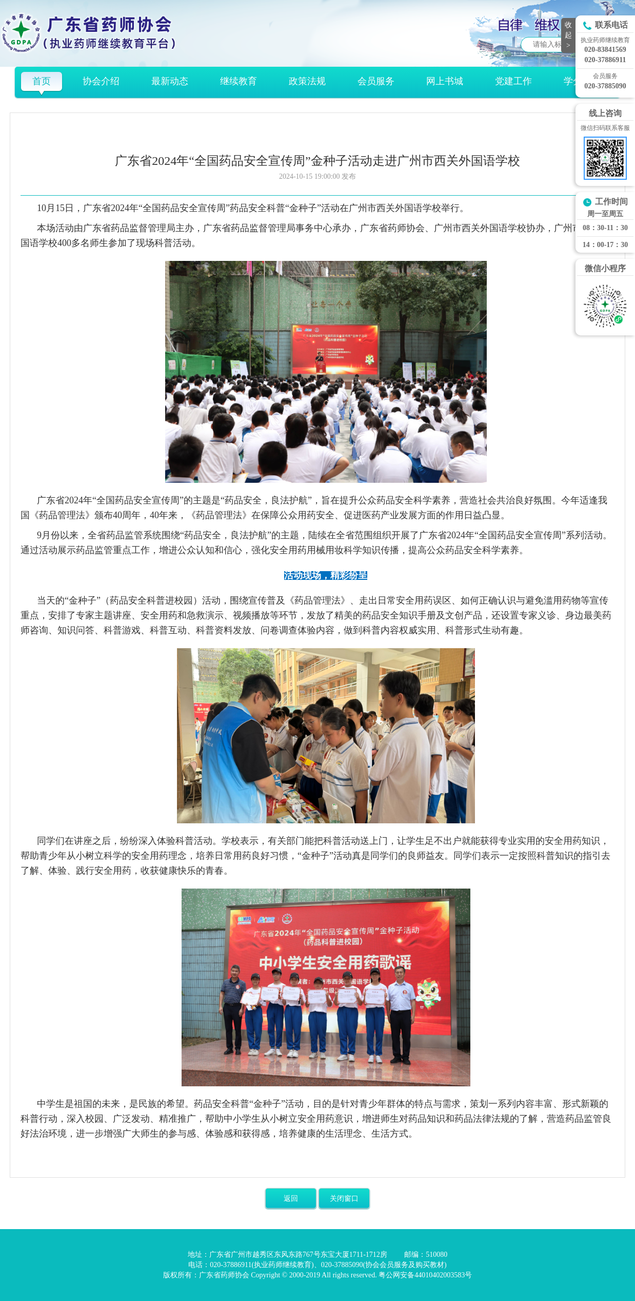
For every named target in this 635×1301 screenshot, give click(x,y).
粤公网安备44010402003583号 (425, 1275)
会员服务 (376, 81)
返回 (291, 1198)
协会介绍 (101, 81)
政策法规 (307, 81)
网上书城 (444, 81)
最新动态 (169, 81)
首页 (41, 81)
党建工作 (513, 81)
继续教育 (238, 81)
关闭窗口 (344, 1198)
